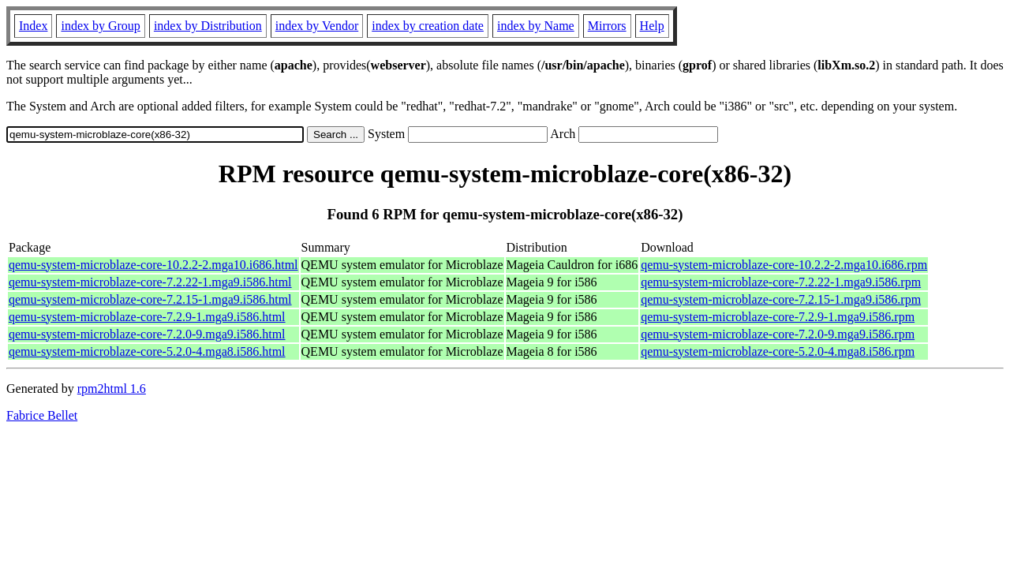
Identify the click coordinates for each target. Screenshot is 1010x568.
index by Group (100, 25)
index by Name (535, 25)
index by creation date (428, 25)
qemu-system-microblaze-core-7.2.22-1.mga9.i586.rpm (781, 282)
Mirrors (607, 25)
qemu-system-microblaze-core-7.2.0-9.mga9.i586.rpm (778, 334)
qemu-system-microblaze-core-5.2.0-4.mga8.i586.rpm (778, 351)
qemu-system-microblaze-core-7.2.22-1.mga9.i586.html (150, 282)
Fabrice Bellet (41, 415)
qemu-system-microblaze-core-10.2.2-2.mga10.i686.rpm (784, 264)
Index (33, 25)
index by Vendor (316, 25)
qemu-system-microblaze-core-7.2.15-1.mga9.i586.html (150, 299)
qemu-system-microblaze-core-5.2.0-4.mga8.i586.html (147, 351)
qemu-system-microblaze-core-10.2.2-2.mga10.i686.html (153, 264)
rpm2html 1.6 (111, 388)
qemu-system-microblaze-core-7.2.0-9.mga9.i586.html (147, 334)
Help (652, 25)
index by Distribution (208, 25)
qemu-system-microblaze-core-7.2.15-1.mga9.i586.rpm (781, 299)
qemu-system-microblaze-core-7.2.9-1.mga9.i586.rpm (778, 316)
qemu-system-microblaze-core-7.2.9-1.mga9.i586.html (147, 316)
